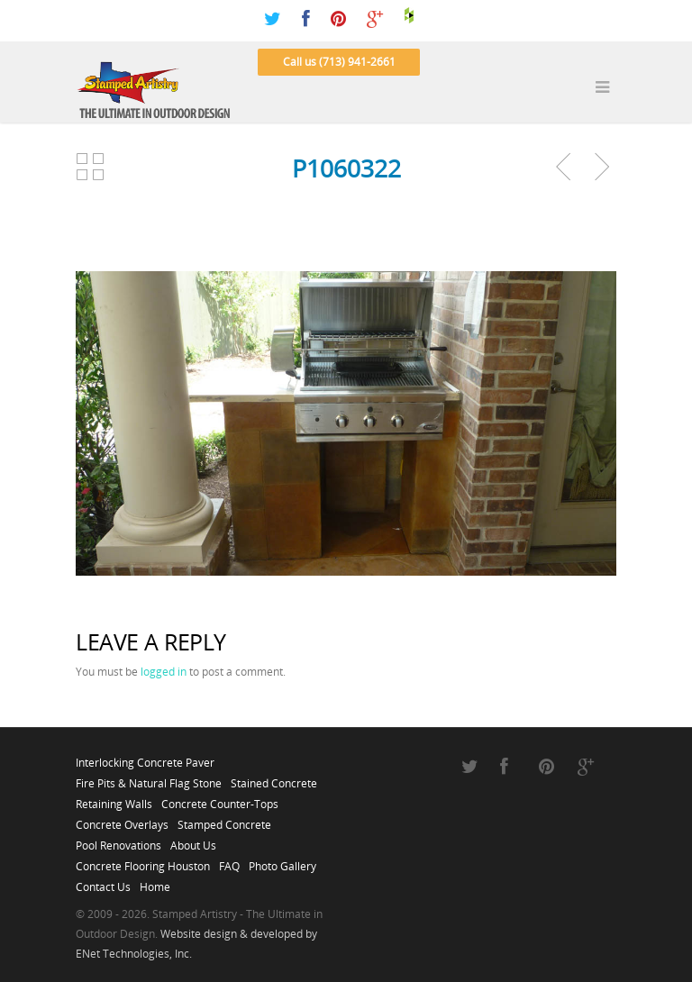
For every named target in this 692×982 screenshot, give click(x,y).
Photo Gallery (282, 861)
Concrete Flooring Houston (143, 861)
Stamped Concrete (224, 820)
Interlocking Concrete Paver (145, 757)
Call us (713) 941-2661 (339, 61)
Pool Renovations (118, 840)
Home (155, 882)
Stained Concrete (274, 778)
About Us (193, 840)
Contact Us (103, 882)
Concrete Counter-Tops (219, 799)
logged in (164, 671)
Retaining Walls (114, 799)
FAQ (229, 861)
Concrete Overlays (122, 820)
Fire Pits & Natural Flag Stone (149, 778)
